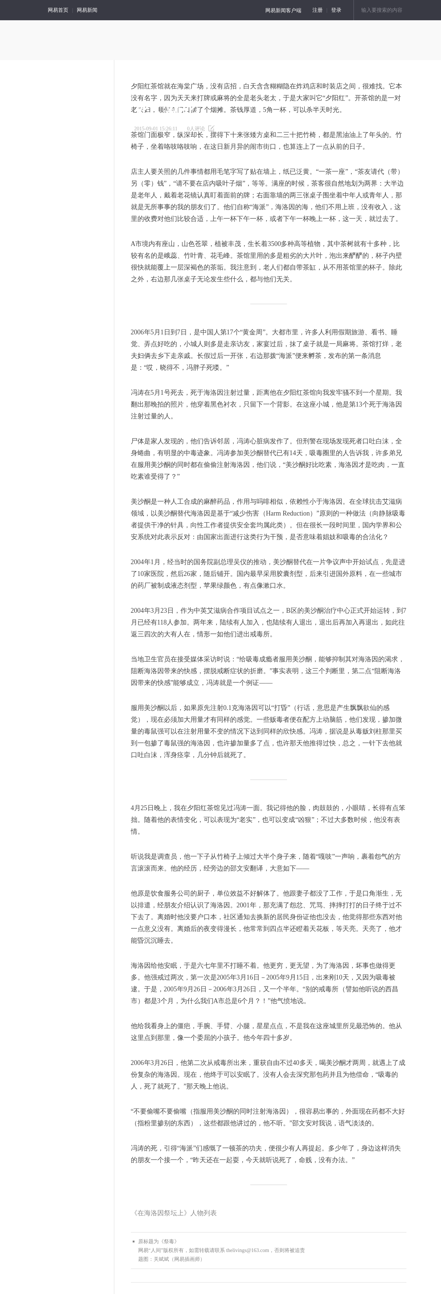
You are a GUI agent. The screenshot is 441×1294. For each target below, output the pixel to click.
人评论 (196, 129)
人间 (20, 10)
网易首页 (58, 10)
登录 (336, 10)
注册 (317, 10)
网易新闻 (87, 10)
